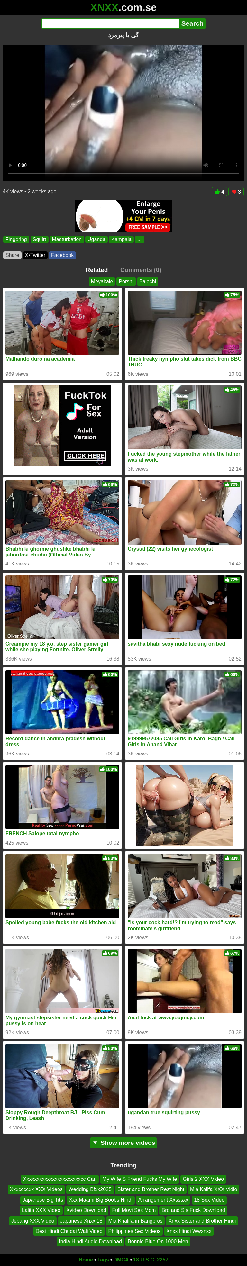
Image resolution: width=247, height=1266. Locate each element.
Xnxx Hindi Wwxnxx (188, 1231)
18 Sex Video (209, 1200)
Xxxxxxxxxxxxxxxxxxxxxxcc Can (59, 1179)
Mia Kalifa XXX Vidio (213, 1189)
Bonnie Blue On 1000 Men (158, 1241)
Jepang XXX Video (32, 1221)
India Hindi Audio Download (90, 1241)
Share (12, 255)
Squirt (39, 239)
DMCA (121, 1259)
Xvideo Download (86, 1210)
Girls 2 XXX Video (203, 1179)
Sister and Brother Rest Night (150, 1189)
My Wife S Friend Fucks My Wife (139, 1179)
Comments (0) (140, 270)
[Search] (110, 23)
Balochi (147, 281)
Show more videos (123, 1142)
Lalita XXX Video (41, 1210)
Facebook (62, 255)
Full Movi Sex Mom (134, 1210)
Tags (103, 1259)
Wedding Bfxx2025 (90, 1189)
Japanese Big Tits (43, 1200)
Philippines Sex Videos (134, 1231)
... (139, 239)
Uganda (96, 239)
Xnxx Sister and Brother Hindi (202, 1221)
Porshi (126, 281)
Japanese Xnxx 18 (81, 1221)
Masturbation (67, 239)
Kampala (121, 239)
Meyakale (102, 281)
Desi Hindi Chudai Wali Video (68, 1231)
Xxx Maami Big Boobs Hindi (100, 1200)
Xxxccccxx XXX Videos (36, 1189)
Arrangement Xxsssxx (163, 1200)
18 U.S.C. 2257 (150, 1259)
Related (97, 270)
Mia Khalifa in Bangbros (135, 1221)
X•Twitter (35, 255)
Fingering (16, 239)
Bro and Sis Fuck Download (193, 1210)
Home (86, 1259)
